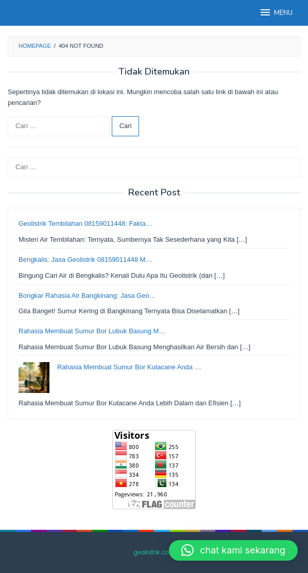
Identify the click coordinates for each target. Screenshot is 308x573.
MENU (276, 12)
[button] (233, 550)
